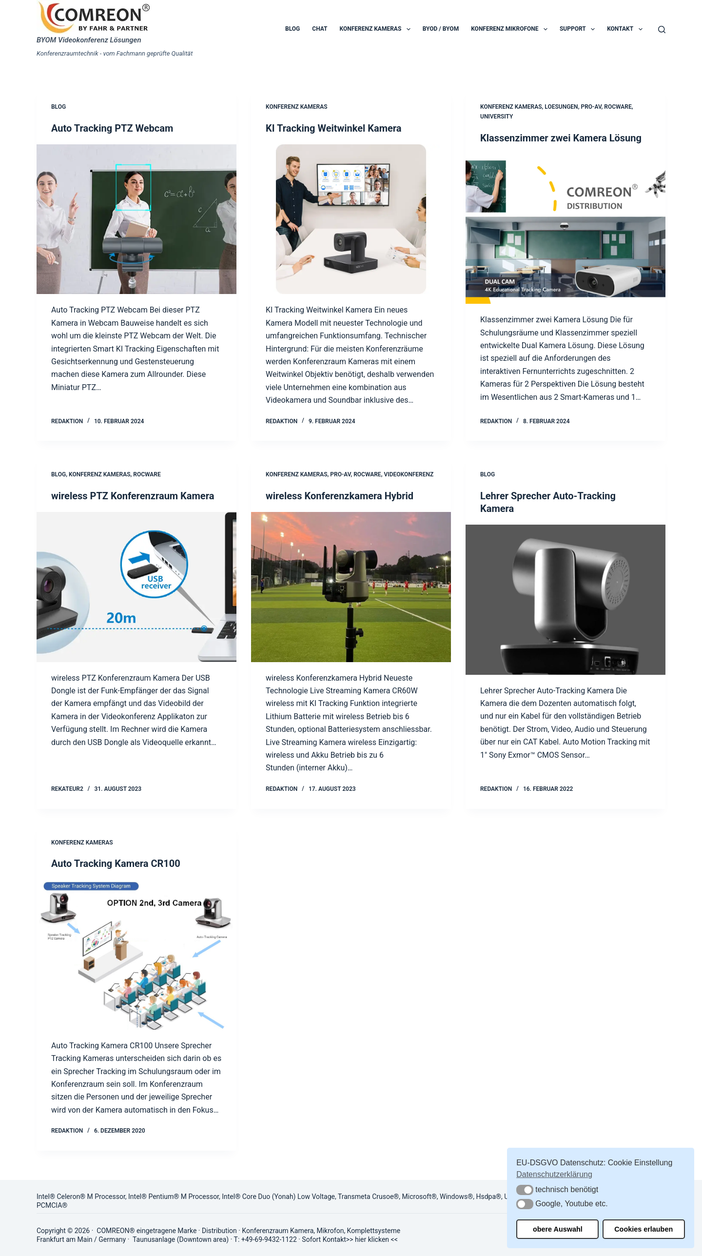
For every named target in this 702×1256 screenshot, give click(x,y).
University (496, 116)
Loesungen (561, 106)
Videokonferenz (408, 474)
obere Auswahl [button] (558, 1229)
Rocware (617, 106)
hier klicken (372, 1239)
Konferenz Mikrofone (511, 29)
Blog (292, 28)
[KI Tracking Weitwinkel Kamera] (351, 219)
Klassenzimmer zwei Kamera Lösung (561, 138)
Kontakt (626, 29)
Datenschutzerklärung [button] (554, 1174)
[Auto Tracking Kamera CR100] (136, 955)
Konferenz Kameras (377, 29)
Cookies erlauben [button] (643, 1229)
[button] (524, 1190)
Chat (319, 28)
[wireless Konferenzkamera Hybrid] (351, 587)
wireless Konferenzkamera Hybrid (339, 496)
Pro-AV (591, 106)
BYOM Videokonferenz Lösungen (89, 40)
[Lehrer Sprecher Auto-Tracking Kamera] (565, 600)
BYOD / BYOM (441, 28)
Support (579, 29)
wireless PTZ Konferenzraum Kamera (132, 496)
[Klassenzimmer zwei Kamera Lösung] (565, 229)
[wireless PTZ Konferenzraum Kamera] (136, 587)
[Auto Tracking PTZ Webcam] (136, 219)
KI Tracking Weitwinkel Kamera (334, 128)
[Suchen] (661, 29)
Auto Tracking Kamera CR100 (115, 863)
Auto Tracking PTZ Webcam (112, 128)
